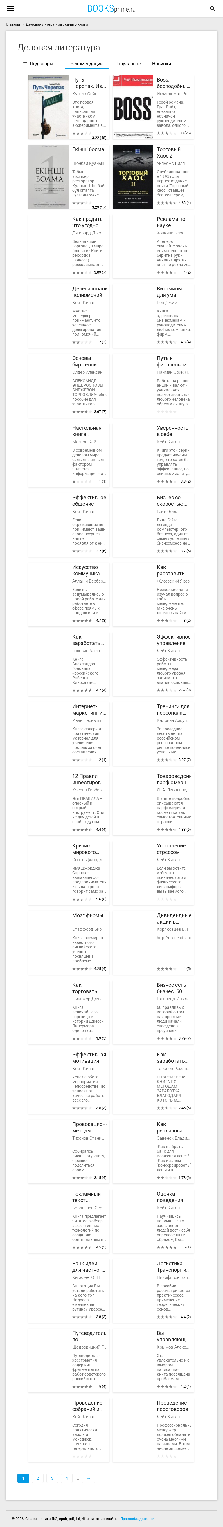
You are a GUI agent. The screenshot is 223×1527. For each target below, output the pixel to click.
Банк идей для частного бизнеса (88, 1266)
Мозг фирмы (87, 915)
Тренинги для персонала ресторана (173, 709)
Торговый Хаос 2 (169, 152)
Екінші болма (88, 149)
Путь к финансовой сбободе (171, 361)
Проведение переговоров (172, 1406)
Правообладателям (137, 1519)
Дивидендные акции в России (174, 918)
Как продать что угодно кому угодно (87, 222)
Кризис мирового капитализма (88, 849)
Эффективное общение (89, 500)
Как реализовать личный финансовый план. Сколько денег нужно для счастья (172, 1127)
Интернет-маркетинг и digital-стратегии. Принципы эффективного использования (89, 709)
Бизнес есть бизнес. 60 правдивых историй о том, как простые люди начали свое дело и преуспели (173, 988)
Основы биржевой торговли (84, 361)
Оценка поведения (170, 1197)
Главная (13, 24)
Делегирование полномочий (89, 291)
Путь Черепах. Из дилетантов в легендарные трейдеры (88, 83)
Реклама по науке (171, 222)
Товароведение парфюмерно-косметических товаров (174, 779)
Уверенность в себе (172, 431)
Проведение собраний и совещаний (87, 1406)
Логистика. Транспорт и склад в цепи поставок (172, 1266)
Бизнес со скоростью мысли (170, 500)
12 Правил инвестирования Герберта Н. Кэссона (89, 779)
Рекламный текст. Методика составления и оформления (87, 1197)
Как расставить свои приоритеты (171, 570)
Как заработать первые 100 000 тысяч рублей (171, 1058)
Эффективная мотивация (89, 1057)
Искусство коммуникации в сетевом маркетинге (89, 570)
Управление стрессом (171, 849)
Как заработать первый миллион (86, 640)
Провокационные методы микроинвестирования (89, 1127)
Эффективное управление (174, 640)
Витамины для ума (169, 291)
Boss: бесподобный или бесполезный (173, 83)
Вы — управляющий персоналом (174, 1336)
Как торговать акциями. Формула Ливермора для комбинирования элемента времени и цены (89, 988)
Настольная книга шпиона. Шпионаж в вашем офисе (88, 431)
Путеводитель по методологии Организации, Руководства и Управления (89, 1336)
